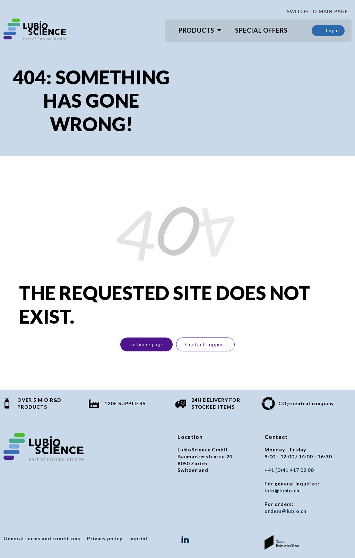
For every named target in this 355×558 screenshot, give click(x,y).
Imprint (138, 538)
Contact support (205, 344)
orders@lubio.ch (285, 511)
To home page (146, 344)
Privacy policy (104, 538)
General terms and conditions (41, 538)
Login (328, 30)
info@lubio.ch (282, 490)
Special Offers (261, 30)
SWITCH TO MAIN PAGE (314, 11)
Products (196, 30)
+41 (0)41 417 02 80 (289, 470)
